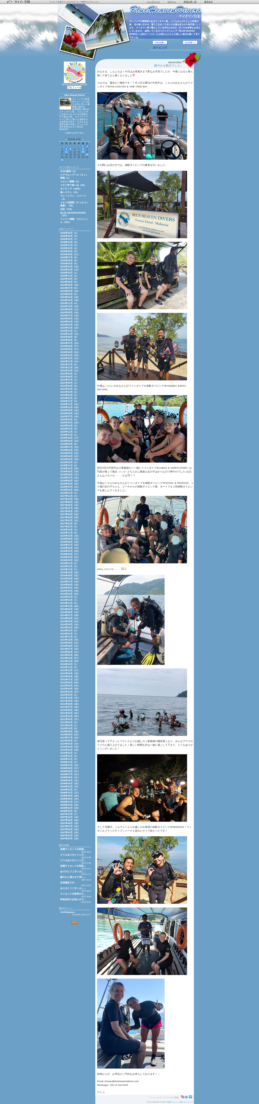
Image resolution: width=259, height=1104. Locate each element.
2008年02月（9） (69, 811)
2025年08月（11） (70, 254)
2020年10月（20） (70, 407)
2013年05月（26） (70, 655)
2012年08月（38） (70, 676)
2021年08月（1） (69, 376)
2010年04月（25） (70, 746)
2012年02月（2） (69, 694)
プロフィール (74, 87)
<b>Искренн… (68, 912)
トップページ (153, 2)
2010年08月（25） (70, 734)
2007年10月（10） (70, 817)
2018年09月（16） (70, 471)
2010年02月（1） (69, 753)
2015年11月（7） (69, 569)
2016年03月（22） (70, 557)
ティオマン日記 (165, 12)
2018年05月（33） (70, 483)
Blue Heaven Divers (75, 95)
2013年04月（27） (70, 658)
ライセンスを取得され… (73, 893)
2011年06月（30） (70, 710)
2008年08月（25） (70, 798)
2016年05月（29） (70, 551)
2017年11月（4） (69, 496)
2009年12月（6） (69, 759)
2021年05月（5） (69, 385)
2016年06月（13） (70, 548)
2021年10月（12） (70, 370)
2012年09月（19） (70, 673)
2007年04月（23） (70, 835)
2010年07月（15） (70, 737)
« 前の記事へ (160, 43)
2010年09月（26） (70, 731)
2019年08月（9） (69, 444)
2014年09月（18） (70, 609)
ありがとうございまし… (73, 871)
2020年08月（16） (70, 413)
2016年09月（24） (70, 538)
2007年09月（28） (70, 820)
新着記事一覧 (190, 2)
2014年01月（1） (69, 633)
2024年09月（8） (69, 281)
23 (87, 154)
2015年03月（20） (70, 593)
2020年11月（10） (70, 404)
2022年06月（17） (70, 346)
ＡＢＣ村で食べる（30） (73, 185)
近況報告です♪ (67, 882)
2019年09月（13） (70, 441)
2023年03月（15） (70, 327)
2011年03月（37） (70, 719)
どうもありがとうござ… (73, 854)
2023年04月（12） (70, 324)
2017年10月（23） (70, 499)
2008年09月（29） (70, 795)
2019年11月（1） (69, 434)
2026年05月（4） (69, 236)
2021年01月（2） (69, 398)
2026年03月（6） (69, 242)
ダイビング (160, 47)
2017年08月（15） (70, 505)
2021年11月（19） (70, 367)
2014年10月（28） (70, 606)
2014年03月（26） (70, 627)
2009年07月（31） (70, 774)
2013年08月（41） (70, 645)
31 (62, 160)
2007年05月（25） (70, 832)
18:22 (169, 1102)
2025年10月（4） (69, 248)
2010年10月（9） (69, 728)
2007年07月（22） (70, 826)
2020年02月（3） (69, 425)
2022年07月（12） (70, 343)
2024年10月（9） (69, 278)
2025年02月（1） (69, 272)
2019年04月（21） (70, 456)
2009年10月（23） (70, 765)
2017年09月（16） (70, 502)
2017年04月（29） (70, 517)
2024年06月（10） (70, 291)
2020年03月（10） (70, 422)
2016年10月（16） (70, 535)
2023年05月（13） (70, 321)
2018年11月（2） (69, 465)
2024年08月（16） (70, 285)
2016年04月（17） (70, 554)
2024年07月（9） (69, 288)
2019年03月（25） (70, 459)
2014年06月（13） (70, 618)
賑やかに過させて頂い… (73, 877)
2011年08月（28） (70, 704)
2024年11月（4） (69, 275)
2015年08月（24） (70, 578)
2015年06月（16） (70, 584)
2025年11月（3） (69, 245)
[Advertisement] (74, 947)
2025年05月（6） (69, 263)
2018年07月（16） (70, 477)
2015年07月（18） (70, 581)
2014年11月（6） (69, 603)
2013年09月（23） (70, 642)
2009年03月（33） (70, 786)
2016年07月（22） (70, 545)
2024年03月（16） (70, 300)
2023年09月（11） (70, 309)
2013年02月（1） (69, 664)
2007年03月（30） (70, 838)
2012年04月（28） (70, 688)
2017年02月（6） (69, 523)
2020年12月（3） (69, 401)
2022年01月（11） (70, 361)
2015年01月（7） (69, 600)
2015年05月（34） (70, 587)
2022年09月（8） (69, 337)
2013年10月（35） (70, 639)
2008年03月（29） (70, 808)
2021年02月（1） (69, 395)
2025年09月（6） (69, 251)
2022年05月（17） (70, 349)
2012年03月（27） (70, 691)
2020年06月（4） (69, 419)
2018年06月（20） (70, 480)
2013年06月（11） (70, 652)
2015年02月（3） (69, 597)
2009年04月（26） (70, 783)
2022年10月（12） (70, 333)
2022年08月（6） (69, 340)
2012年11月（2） (69, 667)
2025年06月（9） (69, 260)
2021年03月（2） (69, 392)
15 (83, 151)
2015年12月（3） (69, 566)
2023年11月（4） (69, 303)
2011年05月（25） (70, 713)
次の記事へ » (190, 43)
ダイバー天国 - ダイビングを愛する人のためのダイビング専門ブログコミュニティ (54, 2)
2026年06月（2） (69, 233)
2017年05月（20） (70, 514)
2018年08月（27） (70, 474)
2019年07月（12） (70, 447)
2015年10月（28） (70, 572)
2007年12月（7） (69, 814)
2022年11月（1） (69, 330)
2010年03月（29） (70, 749)
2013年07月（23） (70, 649)
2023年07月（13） (70, 315)
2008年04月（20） (70, 805)
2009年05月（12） (70, 780)
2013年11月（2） (69, 636)
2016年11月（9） (69, 532)
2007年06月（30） (70, 829)
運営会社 (208, 2)
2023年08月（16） (70, 312)
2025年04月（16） (70, 266)
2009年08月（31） (70, 771)
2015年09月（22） (70, 575)
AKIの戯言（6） (68, 171)
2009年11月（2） (69, 762)
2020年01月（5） (69, 428)
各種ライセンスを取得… (73, 849)
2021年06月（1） (69, 382)
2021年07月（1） (69, 379)
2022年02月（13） (70, 358)
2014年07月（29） (70, 615)
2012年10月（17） (70, 670)
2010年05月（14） (70, 743)
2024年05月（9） (69, 294)
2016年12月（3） (69, 529)
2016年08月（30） (70, 541)
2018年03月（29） (70, 489)
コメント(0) (178, 1102)
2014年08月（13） (70, 612)
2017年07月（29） (70, 508)
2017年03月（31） (70, 520)
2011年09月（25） (70, 701)
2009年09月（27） (70, 768)
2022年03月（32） (70, 355)
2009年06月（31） (70, 777)
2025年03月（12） (70, 269)
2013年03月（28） (70, 661)
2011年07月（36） (70, 707)
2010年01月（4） (69, 756)
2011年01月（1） (69, 725)
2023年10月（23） (70, 306)
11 (66, 151)
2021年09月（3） (69, 373)
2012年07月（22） (70, 679)
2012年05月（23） (70, 685)
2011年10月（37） (70, 697)
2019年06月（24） (70, 450)
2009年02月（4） (69, 789)
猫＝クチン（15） (69, 192)
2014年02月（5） (69, 630)
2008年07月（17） (70, 801)
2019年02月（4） (69, 462)
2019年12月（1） (69, 431)
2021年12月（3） (69, 364)
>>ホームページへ (74, 133)
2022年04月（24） (70, 352)
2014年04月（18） (70, 624)
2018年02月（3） (69, 493)
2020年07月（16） (70, 416)
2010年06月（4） (69, 740)
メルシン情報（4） (70, 181)
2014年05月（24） (70, 621)
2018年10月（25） (70, 468)
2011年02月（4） (69, 722)
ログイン (171, 2)
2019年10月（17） (70, 437)
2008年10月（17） (70, 792)
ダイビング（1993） (71, 188)
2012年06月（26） (70, 682)
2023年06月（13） (70, 318)
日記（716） (66, 209)
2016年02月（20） (70, 560)
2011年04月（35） (70, 716)
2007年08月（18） (70, 823)
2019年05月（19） (70, 453)
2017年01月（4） (69, 526)
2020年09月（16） (70, 410)
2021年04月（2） (69, 389)
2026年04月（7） (69, 239)
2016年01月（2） (69, 563)
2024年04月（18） (70, 297)
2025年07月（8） (69, 257)
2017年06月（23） (70, 511)
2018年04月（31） (70, 486)
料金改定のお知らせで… (73, 899)
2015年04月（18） (70, 590)
